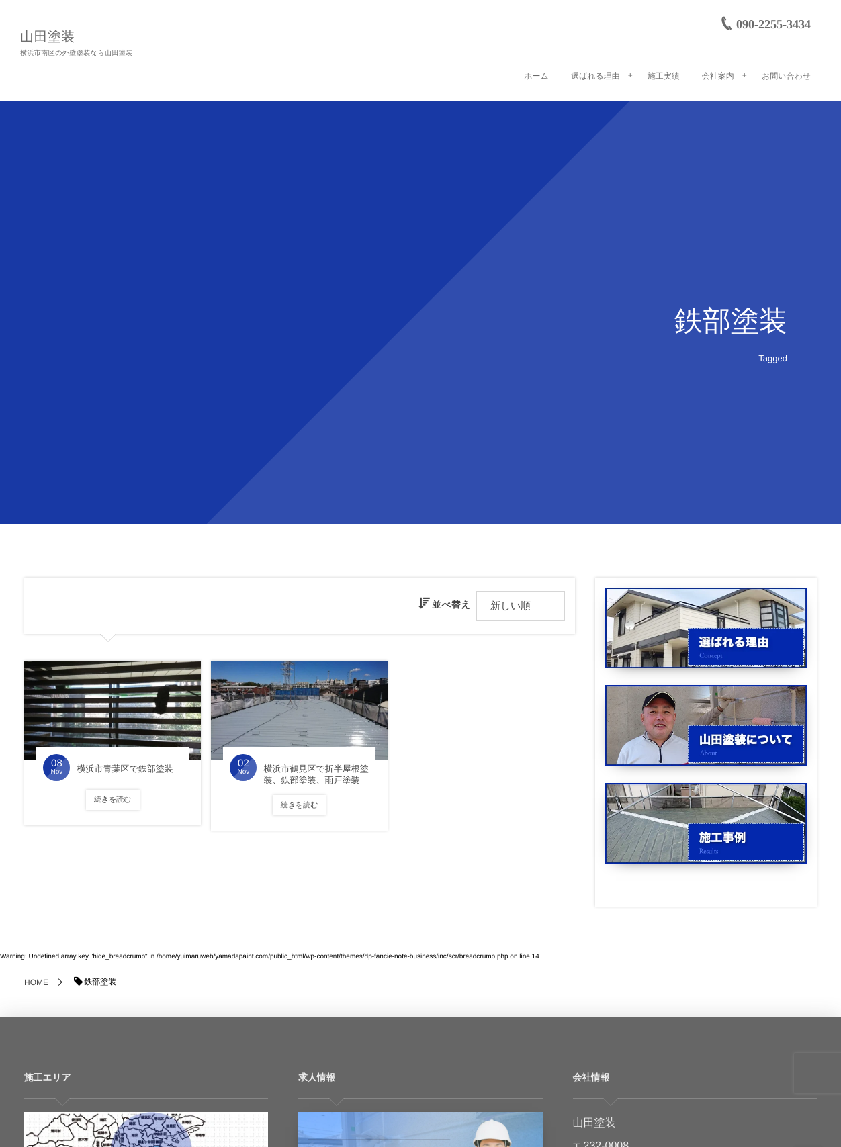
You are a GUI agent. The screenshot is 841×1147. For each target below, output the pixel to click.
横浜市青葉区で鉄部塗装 (125, 769)
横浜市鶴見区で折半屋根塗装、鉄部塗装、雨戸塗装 (315, 774)
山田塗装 (47, 37)
